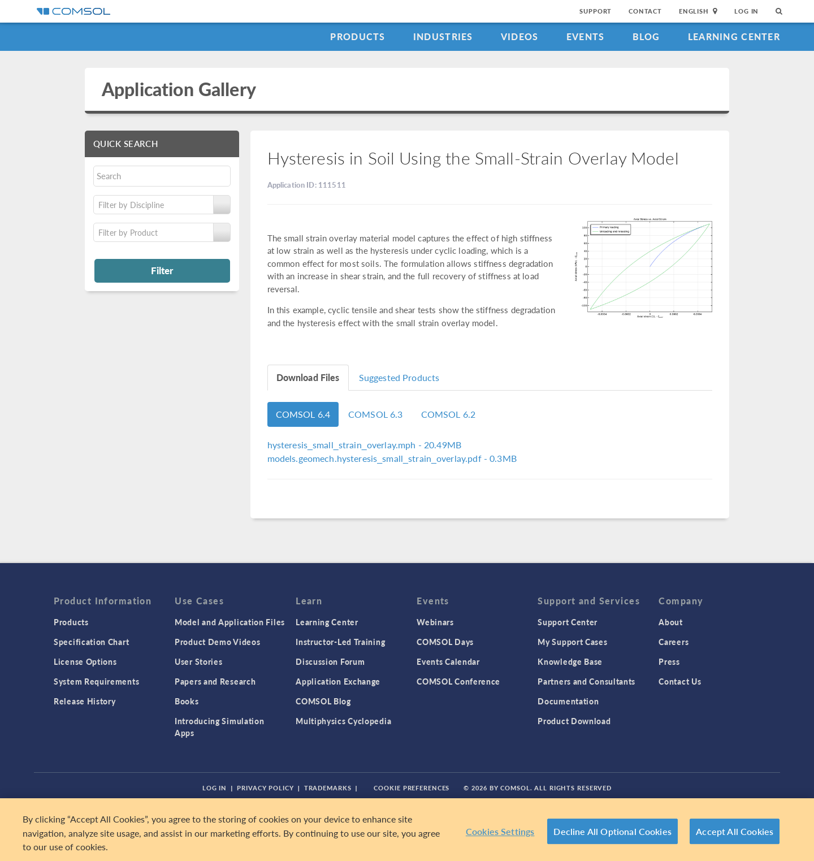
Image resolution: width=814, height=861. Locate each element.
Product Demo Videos (217, 641)
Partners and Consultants (586, 681)
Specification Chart (91, 641)
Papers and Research (215, 681)
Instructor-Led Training (340, 641)
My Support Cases (572, 641)
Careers (674, 641)
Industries (443, 36)
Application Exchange (338, 681)
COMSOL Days (445, 641)
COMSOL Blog (323, 701)
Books (187, 701)
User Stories (198, 661)
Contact (645, 11)
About (671, 622)
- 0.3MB (392, 458)
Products (357, 36)
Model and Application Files (230, 622)
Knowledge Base (570, 661)
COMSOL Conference (458, 681)
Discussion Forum (330, 661)
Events (585, 36)
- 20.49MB (364, 444)
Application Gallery (179, 89)
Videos (520, 36)
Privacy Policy (265, 788)
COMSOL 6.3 (375, 414)
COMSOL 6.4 (303, 414)
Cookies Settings (500, 831)
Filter (162, 270)
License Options (85, 661)
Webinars (435, 622)
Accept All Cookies (734, 831)
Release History (85, 701)
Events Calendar (448, 661)
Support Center (567, 622)
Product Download (574, 720)
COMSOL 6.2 (448, 414)
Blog (646, 36)
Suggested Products (399, 377)
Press (669, 661)
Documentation (568, 701)
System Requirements (96, 681)
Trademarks (328, 788)
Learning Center (734, 36)
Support (595, 11)
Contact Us (680, 681)
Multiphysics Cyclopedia (343, 720)
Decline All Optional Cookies (612, 831)
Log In (746, 11)
